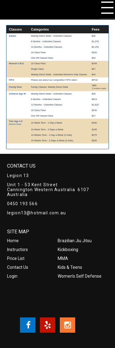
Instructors (17, 249)
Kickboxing (68, 249)
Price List (16, 258)
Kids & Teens (70, 267)
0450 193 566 (22, 203)
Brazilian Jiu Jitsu (75, 240)
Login (12, 276)
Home (13, 240)
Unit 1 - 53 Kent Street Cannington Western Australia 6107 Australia (48, 189)
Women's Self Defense (80, 276)
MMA (63, 258)
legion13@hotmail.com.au (36, 212)
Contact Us (17, 267)
